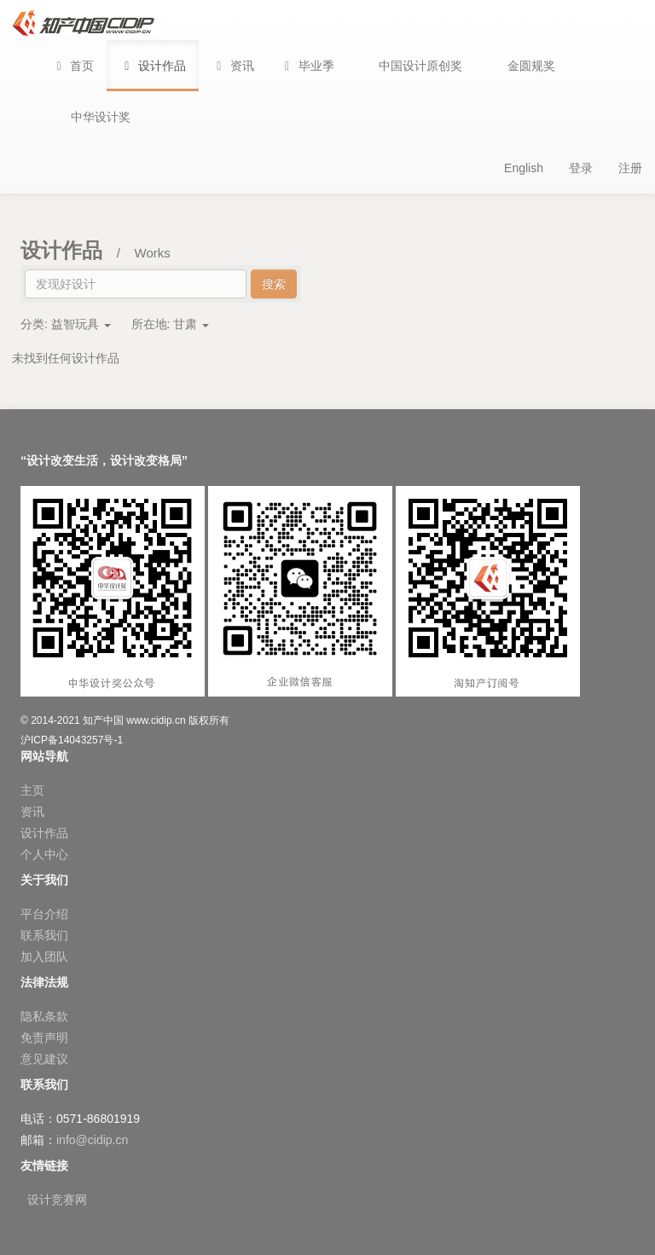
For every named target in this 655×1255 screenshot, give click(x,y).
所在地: (170, 324)
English (523, 168)
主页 (32, 790)
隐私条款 (44, 1016)
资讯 (32, 811)
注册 (630, 168)
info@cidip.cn (92, 1140)
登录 (581, 168)
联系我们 (44, 935)
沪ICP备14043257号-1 (71, 740)
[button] (307, 65)
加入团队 (44, 956)
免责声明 (44, 1037)
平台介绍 (44, 914)
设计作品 (44, 833)
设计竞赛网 (57, 1199)
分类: (65, 324)
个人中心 (44, 854)
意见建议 (44, 1059)
